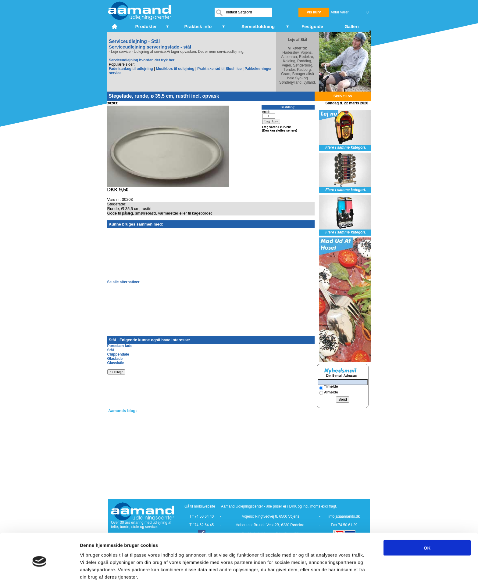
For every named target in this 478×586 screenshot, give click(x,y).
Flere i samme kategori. (345, 147)
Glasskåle (115, 363)
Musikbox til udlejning (175, 69)
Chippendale (118, 354)
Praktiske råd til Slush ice (219, 69)
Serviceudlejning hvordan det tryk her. (142, 60)
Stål (110, 350)
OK (427, 525)
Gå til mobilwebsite (199, 506)
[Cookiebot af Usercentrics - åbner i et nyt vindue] (39, 574)
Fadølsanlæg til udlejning (131, 69)
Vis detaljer (317, 574)
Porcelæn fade (120, 346)
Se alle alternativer (123, 282)
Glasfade (115, 358)
